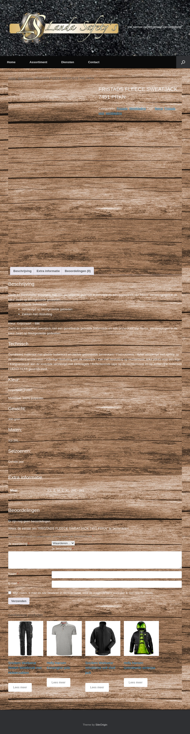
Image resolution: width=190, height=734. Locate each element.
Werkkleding (25, 78)
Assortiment (38, 62)
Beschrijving (22, 271)
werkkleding (114, 113)
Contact (93, 62)
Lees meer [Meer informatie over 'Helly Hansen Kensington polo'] (58, 682)
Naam (13, 573)
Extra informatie (48, 271)
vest (101, 113)
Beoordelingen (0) (78, 271)
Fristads (122, 108)
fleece (159, 108)
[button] (183, 62)
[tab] (22, 271)
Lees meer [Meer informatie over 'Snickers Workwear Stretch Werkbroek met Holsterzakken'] (20, 687)
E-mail (13, 583)
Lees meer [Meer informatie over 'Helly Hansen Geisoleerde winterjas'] (136, 682)
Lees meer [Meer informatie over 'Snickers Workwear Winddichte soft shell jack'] (97, 687)
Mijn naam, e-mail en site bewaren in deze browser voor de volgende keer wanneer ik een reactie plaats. (83, 593)
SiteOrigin (101, 724)
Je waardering (18, 543)
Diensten (67, 62)
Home (11, 62)
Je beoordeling (63, 548)
